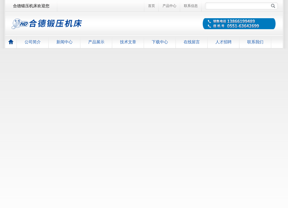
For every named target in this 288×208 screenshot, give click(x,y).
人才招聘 (223, 42)
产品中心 (169, 6)
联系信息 (191, 6)
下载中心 (160, 42)
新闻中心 (64, 42)
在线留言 (192, 42)
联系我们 (255, 42)
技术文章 (128, 42)
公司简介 (33, 42)
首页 (151, 6)
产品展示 (96, 42)
